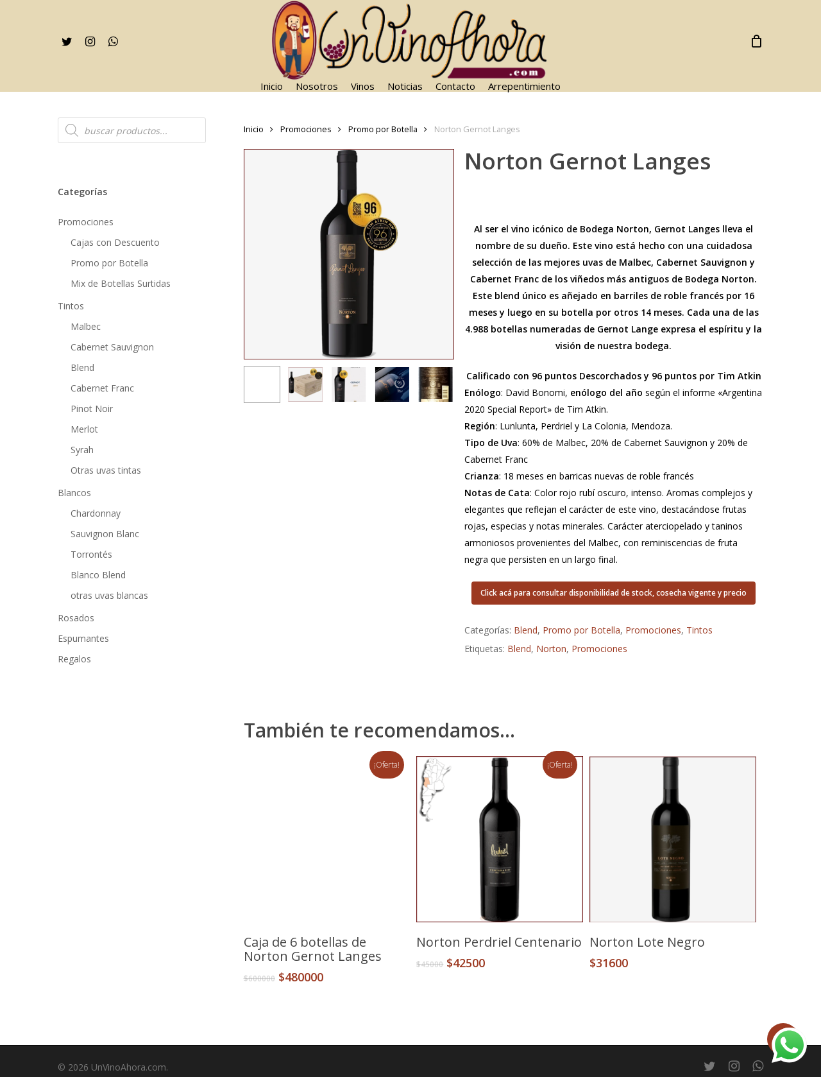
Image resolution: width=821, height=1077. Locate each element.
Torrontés (91, 554)
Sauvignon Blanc (105, 534)
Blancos (74, 493)
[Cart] (756, 41)
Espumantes (83, 638)
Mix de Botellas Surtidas (121, 283)
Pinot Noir (92, 408)
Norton (551, 648)
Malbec (86, 326)
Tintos (71, 306)
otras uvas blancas (109, 595)
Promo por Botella (109, 263)
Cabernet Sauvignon (112, 347)
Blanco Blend (98, 575)
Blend (82, 367)
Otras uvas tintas (106, 470)
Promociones (86, 222)
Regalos (74, 659)
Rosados (76, 618)
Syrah (82, 450)
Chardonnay (96, 513)
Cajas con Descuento (115, 242)
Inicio (254, 129)
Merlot (84, 429)
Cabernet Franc (102, 388)
